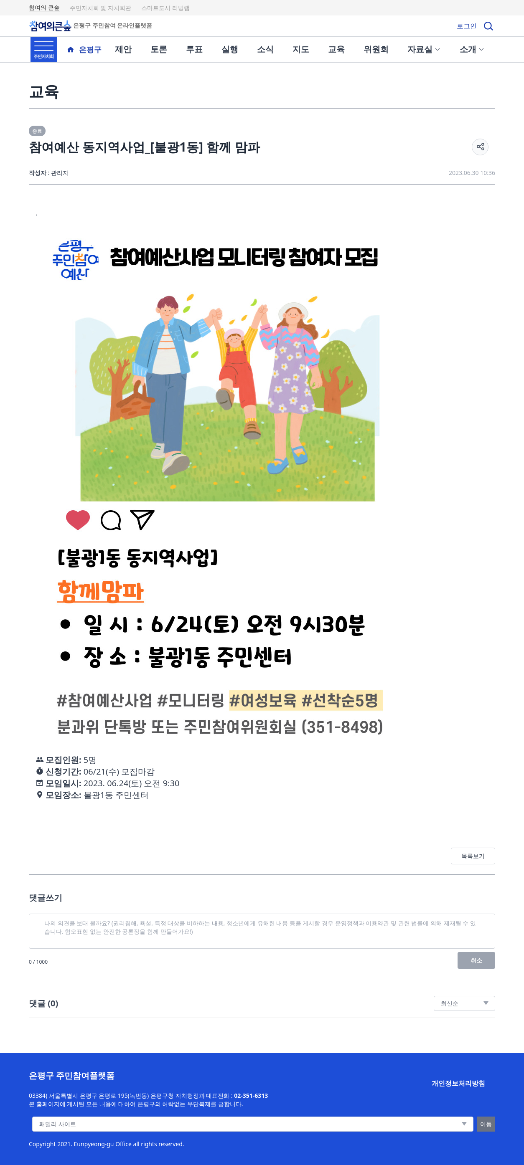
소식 (265, 49)
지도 (301, 49)
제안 (123, 49)
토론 (158, 49)
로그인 (467, 25)
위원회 (376, 49)
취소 (476, 960)
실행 (229, 49)
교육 (336, 49)
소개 (472, 49)
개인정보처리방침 (458, 1083)
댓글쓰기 (45, 897)
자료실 (424, 49)
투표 (194, 49)
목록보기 (473, 856)
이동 (486, 1124)
